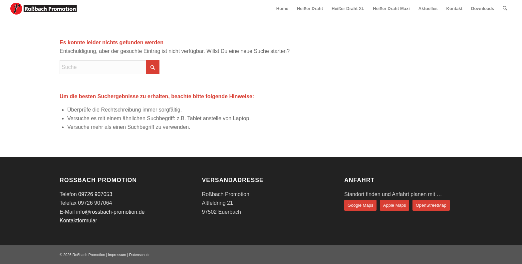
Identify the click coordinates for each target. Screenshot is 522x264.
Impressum (117, 255)
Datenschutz (139, 255)
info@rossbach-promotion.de (110, 212)
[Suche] (504, 8)
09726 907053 (95, 194)
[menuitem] (282, 8)
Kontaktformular (78, 220)
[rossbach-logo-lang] (43, 8)
